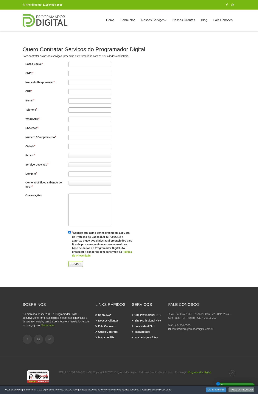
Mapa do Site (106, 337)
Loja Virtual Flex (145, 326)
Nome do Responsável (40, 82)
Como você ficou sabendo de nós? (43, 184)
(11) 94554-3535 (53, 4)
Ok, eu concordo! (215, 390)
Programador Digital (199, 372)
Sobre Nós (127, 20)
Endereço (31, 128)
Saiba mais (47, 325)
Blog (204, 20)
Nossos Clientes (183, 20)
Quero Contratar (108, 331)
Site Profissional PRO (148, 314)
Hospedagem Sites (146, 337)
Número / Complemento (40, 137)
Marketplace (142, 331)
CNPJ (29, 73)
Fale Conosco (223, 20)
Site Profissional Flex (148, 320)
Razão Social (34, 64)
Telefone (31, 109)
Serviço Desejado (36, 164)
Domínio (31, 173)
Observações (33, 195)
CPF (28, 91)
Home (110, 20)
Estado (30, 155)
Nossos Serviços (154, 21)
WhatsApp (32, 118)
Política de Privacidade (241, 390)
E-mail (30, 100)
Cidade (30, 146)
